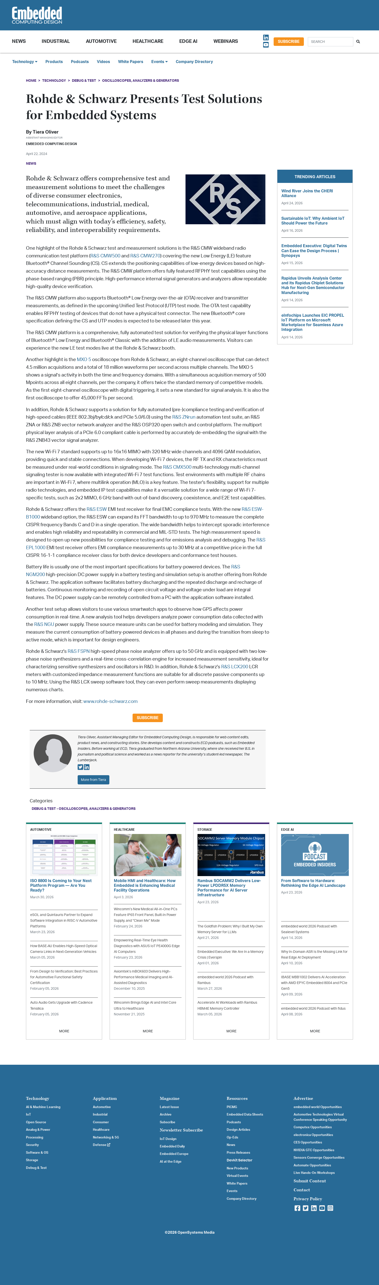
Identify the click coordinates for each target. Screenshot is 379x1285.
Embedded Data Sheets (245, 1114)
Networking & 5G (106, 1137)
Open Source (36, 1122)
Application (105, 1098)
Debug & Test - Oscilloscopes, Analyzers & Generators (84, 809)
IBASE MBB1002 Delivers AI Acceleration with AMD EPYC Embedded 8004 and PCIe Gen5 (314, 982)
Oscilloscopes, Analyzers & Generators (140, 80)
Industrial (56, 41)
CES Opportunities (308, 1142)
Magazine (170, 1098)
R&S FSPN (79, 651)
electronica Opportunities (313, 1135)
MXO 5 (84, 359)
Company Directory (194, 62)
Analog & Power (38, 1129)
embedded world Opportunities (318, 1107)
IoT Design (168, 1138)
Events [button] (159, 62)
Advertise (303, 1098)
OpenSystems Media (196, 1232)
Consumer (101, 1122)
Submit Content (310, 1181)
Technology (54, 80)
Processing (34, 1137)
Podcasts (80, 62)
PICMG (232, 1107)
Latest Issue (169, 1107)
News (231, 1144)
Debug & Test (84, 80)
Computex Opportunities (313, 1127)
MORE (64, 1031)
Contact (302, 1190)
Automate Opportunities (312, 1165)
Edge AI (188, 41)
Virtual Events (237, 1175)
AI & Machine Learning (43, 1107)
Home (31, 80)
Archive (166, 1114)
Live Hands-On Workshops (314, 1172)
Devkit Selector (239, 1160)
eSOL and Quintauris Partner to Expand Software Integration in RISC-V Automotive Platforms (63, 920)
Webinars (225, 41)
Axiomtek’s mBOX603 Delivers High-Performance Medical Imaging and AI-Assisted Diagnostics (143, 977)
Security (32, 1144)
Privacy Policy (308, 1199)
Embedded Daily (172, 1146)
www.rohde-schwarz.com (110, 701)
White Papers (130, 62)
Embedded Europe (174, 1153)
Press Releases (238, 1152)
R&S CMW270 (145, 256)
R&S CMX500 (177, 467)
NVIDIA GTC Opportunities (314, 1150)
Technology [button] (24, 62)
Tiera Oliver (46, 132)
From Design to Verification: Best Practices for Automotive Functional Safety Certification (64, 977)
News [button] (19, 41)
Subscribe (289, 42)
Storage (32, 1160)
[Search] (330, 41)
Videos (103, 62)
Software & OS (37, 1152)
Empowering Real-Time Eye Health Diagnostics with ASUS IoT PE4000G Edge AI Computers (147, 946)
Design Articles (238, 1129)
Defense (101, 1144)
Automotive (101, 41)
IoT (28, 1114)
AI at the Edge (171, 1161)
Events (232, 1191)
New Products (237, 1168)
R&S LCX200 (234, 667)
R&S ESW (97, 509)
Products (54, 62)
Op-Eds (232, 1137)
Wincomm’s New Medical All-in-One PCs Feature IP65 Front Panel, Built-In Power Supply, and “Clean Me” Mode (145, 914)
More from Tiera (93, 780)
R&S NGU (44, 624)
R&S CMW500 (105, 256)
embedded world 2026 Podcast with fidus (313, 1008)
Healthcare (148, 41)
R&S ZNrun (183, 417)
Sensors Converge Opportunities (319, 1157)
